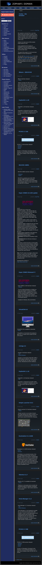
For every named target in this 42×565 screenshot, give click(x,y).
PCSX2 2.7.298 (23, 529)
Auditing (5, 57)
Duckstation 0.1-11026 (26, 436)
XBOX (5, 102)
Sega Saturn (6, 98)
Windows (6, 25)
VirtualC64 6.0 (23, 309)
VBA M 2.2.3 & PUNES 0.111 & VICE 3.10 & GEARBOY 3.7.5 (9, 131)
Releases (20, 145)
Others (5, 35)
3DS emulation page (25, 58)
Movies (5, 45)
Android (5, 32)
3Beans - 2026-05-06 (25, 72)
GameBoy (6, 84)
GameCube (6, 86)
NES (5, 90)
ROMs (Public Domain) (9, 48)
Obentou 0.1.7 (23, 474)
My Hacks (6, 69)
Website (19, 147)
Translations (6, 47)
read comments (34, 65)
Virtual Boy (6, 101)
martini (37, 76)
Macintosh (6, 28)
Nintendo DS (6, 93)
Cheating (6, 58)
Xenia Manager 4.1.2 (25, 499)
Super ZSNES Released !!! (27, 272)
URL (19, 108)
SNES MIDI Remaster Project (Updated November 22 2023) (8, 119)
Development (7, 60)
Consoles (6, 29)
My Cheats (6, 70)
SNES (5, 100)
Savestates (32, 8)
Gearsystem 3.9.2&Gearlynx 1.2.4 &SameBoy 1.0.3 (8, 116)
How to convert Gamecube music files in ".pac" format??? (8, 123)
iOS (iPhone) (6, 31)
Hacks (26, 8)
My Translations (7, 76)
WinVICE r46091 (24, 165)
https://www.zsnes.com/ (22, 261)
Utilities (20, 8)
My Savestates (7, 73)
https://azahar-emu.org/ (29, 56)
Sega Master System (8, 97)
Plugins (5, 64)
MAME (5, 89)
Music (15, 8)
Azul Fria (37, 30)
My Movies (6, 72)
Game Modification (8, 61)
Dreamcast (6, 82)
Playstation (6, 94)
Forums (21, 10)
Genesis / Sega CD (8, 88)
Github (19, 80)
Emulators (9, 8)
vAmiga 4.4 (22, 346)
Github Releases (22, 355)
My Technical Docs (8, 74)
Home (4, 8)
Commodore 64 (7, 81)
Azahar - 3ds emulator (23, 14)
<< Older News (18, 559)
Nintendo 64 (6, 92)
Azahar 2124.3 (7, 125)
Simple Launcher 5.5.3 (26, 402)
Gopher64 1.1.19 (24, 371)
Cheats (38, 8)
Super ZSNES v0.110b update (28, 193)
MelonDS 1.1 (6, 127)
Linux (5, 27)
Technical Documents (8, 51)
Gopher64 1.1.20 (24, 100)
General (5, 56)
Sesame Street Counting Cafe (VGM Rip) (8, 110)
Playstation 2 (6, 96)
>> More (5, 104)
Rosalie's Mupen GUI (8, 128)
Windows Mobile (7, 33)
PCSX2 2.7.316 (23, 131)
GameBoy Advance (8, 85)
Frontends (6, 49)
